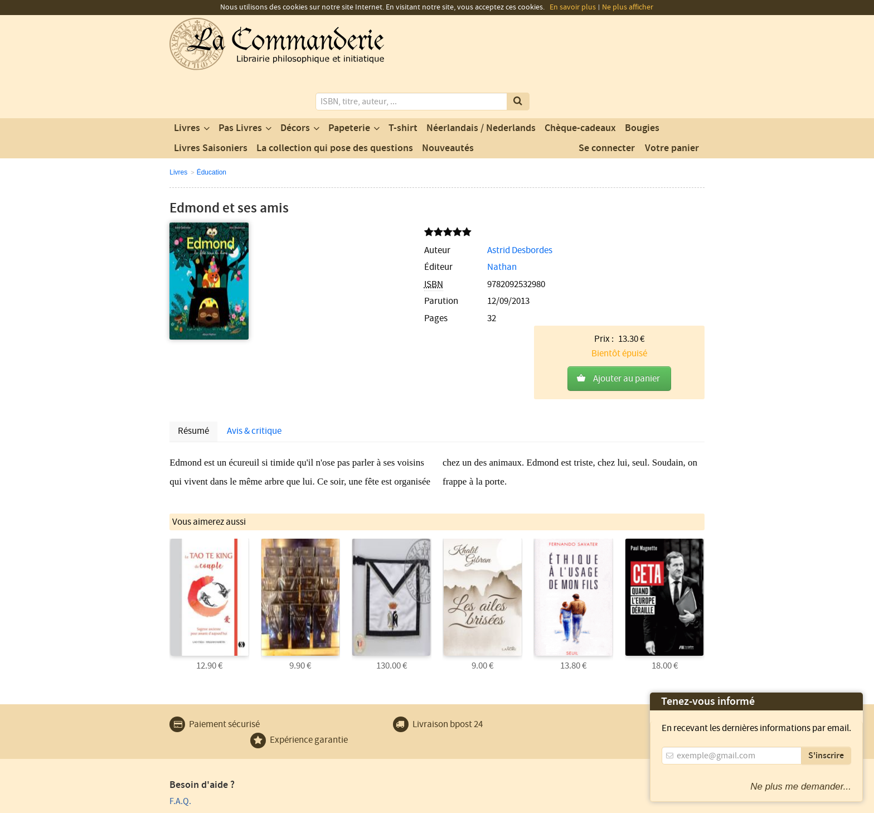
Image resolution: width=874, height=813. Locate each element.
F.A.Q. (180, 694)
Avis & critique (254, 328)
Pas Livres (240, 85)
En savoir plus (573, 7)
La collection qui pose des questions (334, 105)
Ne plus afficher (627, 7)
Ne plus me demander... (800, 786)
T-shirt (403, 85)
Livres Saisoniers (210, 105)
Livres (187, 85)
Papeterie (349, 85)
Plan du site (191, 726)
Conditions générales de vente (374, 803)
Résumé (193, 328)
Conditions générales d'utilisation (262, 803)
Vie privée (185, 803)
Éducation (211, 129)
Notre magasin (333, 710)
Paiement (187, 710)
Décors (295, 85)
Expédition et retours (208, 742)
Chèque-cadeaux (580, 85)
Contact (320, 694)
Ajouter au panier (626, 232)
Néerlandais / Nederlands (481, 85)
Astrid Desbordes (356, 207)
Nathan (338, 225)
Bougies (642, 85)
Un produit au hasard (346, 726)
